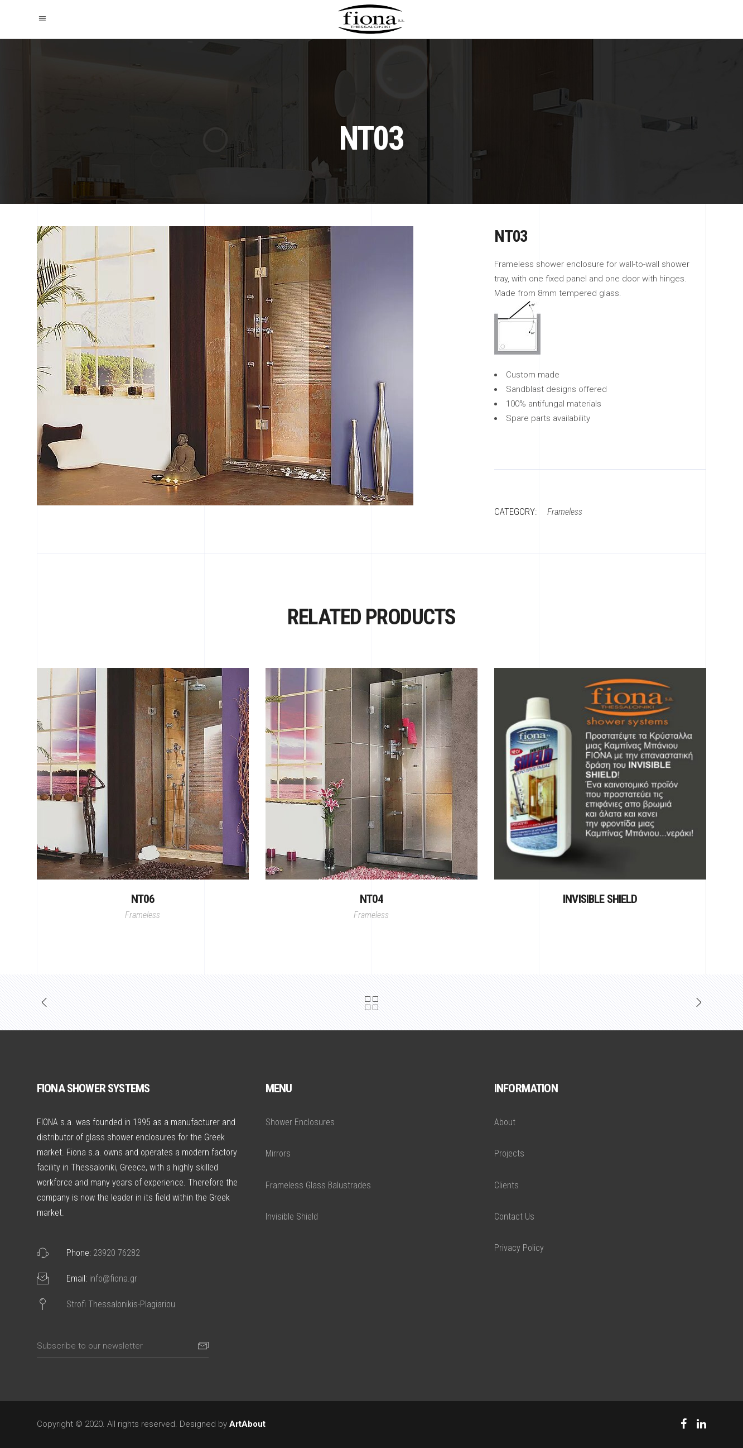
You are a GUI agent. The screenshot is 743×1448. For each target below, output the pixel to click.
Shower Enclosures (300, 1122)
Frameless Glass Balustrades (318, 1185)
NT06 (143, 899)
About (504, 1122)
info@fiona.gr (113, 1278)
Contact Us (514, 1216)
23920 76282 (116, 1253)
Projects (509, 1153)
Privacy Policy (519, 1247)
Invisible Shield (600, 899)
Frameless (142, 915)
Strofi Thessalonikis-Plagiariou (120, 1304)
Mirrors (278, 1153)
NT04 (372, 899)
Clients (506, 1185)
